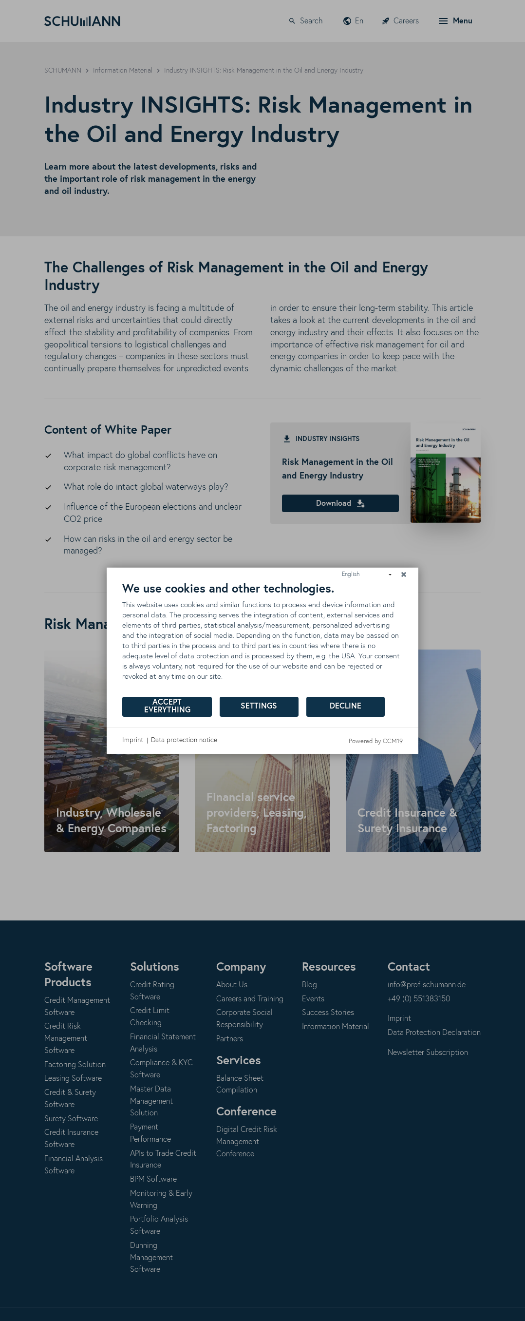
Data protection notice (184, 740)
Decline (345, 706)
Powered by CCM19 (376, 741)
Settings (259, 706)
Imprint (132, 740)
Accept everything (167, 706)
